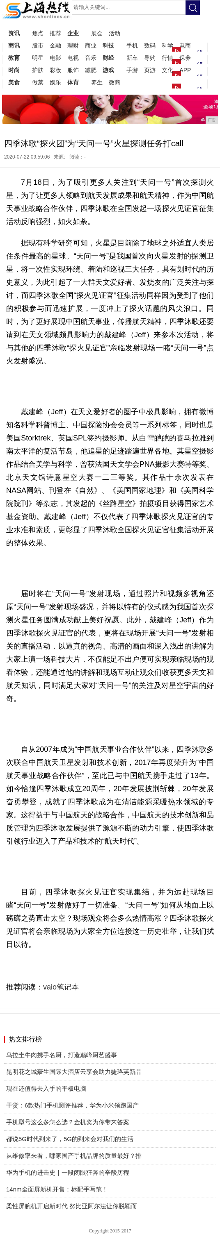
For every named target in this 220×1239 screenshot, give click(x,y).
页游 (150, 70)
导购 (150, 57)
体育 (73, 82)
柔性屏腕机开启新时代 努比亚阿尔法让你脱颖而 (71, 1206)
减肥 (90, 70)
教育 (14, 57)
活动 (114, 33)
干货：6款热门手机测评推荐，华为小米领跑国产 (72, 1105)
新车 (132, 57)
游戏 (108, 70)
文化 (167, 70)
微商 (114, 82)
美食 (14, 82)
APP (185, 70)
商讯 (14, 45)
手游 (132, 70)
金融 (55, 45)
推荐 (55, 33)
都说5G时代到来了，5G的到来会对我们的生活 (69, 1138)
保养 (185, 57)
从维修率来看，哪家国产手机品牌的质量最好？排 (74, 1155)
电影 (55, 57)
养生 (97, 82)
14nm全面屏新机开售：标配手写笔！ (57, 1189)
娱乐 (55, 82)
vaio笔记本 (61, 987)
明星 (38, 57)
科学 (167, 45)
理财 (73, 45)
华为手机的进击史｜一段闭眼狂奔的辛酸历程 (67, 1172)
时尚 (14, 70)
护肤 (38, 70)
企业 (73, 33)
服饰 (73, 70)
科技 (108, 45)
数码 (150, 45)
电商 (185, 45)
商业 (90, 45)
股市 (38, 45)
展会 (97, 33)
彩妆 (55, 70)
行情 (167, 57)
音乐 (90, 57)
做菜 (38, 82)
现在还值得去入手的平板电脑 (46, 1088)
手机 (132, 45)
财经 (108, 57)
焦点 (38, 33)
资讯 (14, 33)
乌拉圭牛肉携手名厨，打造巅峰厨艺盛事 (61, 1054)
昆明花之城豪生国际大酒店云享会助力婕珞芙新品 (74, 1071)
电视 (73, 57)
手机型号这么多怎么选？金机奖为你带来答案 (67, 1122)
